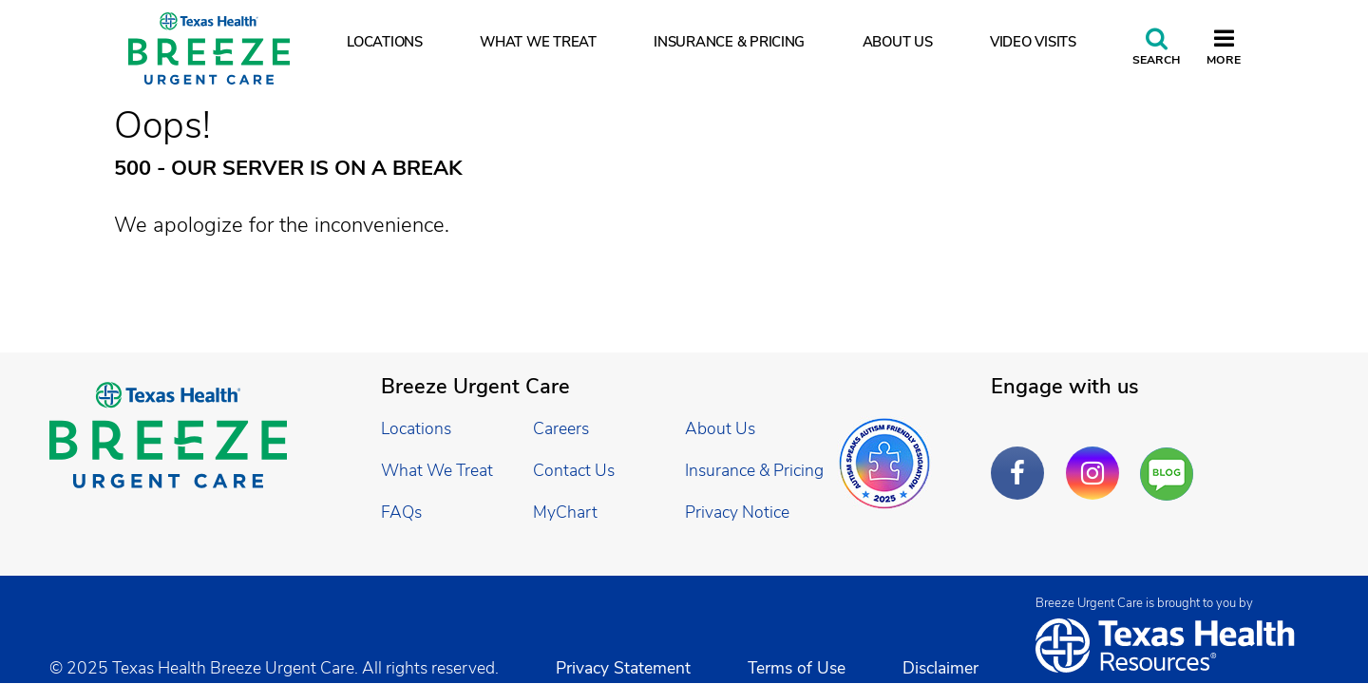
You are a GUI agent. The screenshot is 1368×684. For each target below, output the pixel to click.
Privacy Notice (737, 512)
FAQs (401, 512)
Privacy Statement (623, 667)
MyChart (565, 512)
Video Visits (1033, 41)
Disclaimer (940, 667)
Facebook (1022, 458)
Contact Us (574, 470)
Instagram (1097, 458)
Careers (561, 428)
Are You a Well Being (1171, 474)
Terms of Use (797, 667)
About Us (898, 41)
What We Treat (538, 41)
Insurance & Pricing (729, 41)
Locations (385, 41)
